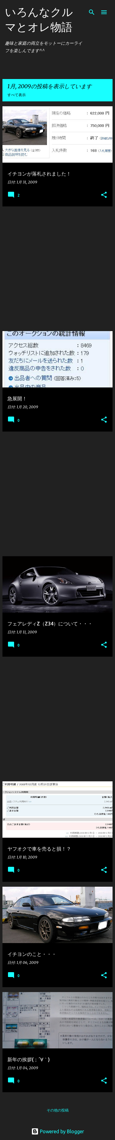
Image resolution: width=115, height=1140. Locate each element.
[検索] (91, 12)
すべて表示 (16, 95)
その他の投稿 (58, 1110)
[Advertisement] (57, 268)
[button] (104, 195)
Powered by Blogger (57, 1131)
